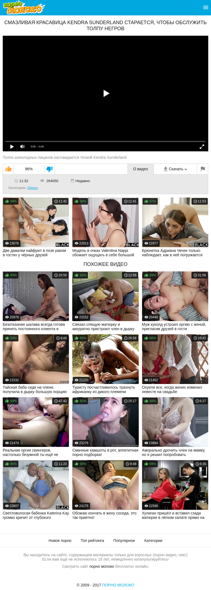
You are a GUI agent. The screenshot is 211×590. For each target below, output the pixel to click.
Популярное (124, 540)
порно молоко (101, 566)
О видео (140, 169)
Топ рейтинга (92, 540)
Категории (153, 540)
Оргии (32, 188)
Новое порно (60, 540)
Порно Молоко (118, 585)
